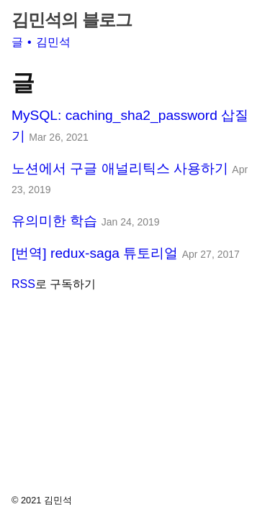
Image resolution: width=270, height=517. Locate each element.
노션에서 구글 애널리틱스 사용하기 (130, 178)
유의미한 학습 (86, 220)
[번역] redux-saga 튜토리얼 (126, 253)
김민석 (53, 42)
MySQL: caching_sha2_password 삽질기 (130, 126)
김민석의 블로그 (72, 19)
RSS (23, 284)
